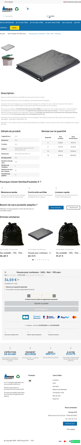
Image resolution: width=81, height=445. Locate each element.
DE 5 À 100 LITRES (22, 23)
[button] (7, 2)
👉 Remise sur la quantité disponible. (16, 287)
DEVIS (50, 352)
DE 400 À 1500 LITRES (52, 23)
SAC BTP (77, 23)
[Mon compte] (47, 16)
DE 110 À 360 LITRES (36, 23)
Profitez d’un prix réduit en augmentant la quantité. (41, 299)
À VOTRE (71, 352)
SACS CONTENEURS (7, 23)
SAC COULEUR (67, 23)
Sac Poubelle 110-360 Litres (17, 34)
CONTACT (3, 28)
